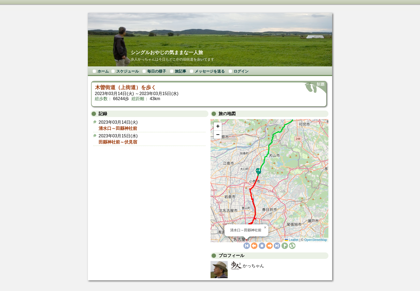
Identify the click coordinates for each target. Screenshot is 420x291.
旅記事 (180, 71)
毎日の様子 (156, 71)
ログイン (241, 71)
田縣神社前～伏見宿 (118, 142)
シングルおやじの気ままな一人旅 (167, 52)
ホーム (103, 71)
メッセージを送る (210, 71)
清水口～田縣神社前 (118, 128)
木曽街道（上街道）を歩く (125, 87)
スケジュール (127, 71)
